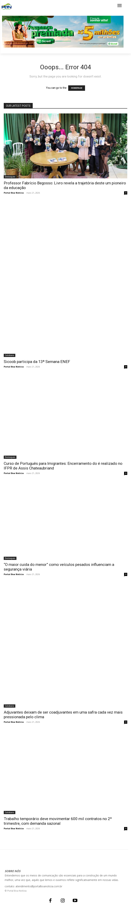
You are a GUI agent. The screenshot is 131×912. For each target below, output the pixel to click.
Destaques (10, 176)
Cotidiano (9, 355)
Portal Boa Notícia (14, 192)
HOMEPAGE (76, 88)
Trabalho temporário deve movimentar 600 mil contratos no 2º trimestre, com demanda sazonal (58, 821)
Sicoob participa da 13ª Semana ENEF (37, 361)
